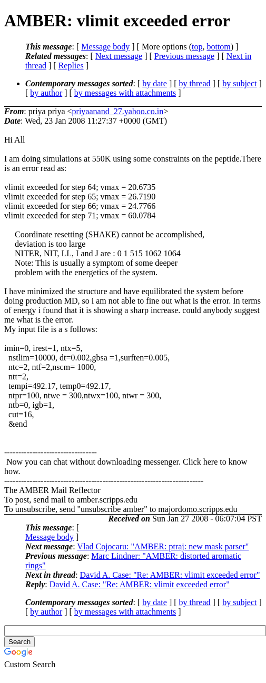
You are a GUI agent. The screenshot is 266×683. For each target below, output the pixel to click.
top (197, 46)
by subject (239, 83)
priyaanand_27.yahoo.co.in (118, 111)
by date (154, 83)
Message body (105, 46)
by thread (195, 83)
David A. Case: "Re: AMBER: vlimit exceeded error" (170, 574)
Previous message (184, 56)
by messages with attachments (125, 92)
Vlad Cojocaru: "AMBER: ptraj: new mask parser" (163, 546)
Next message (118, 56)
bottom (218, 46)
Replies (71, 65)
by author (46, 92)
